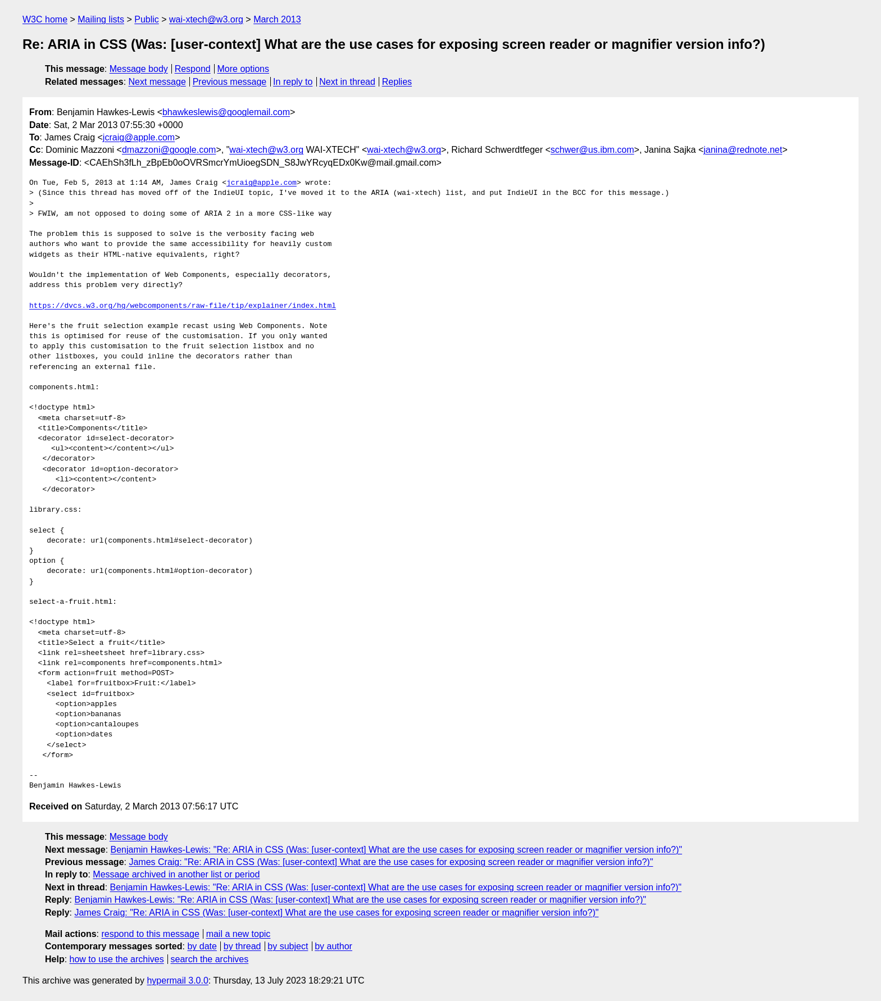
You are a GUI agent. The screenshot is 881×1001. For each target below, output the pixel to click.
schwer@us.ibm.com (592, 149)
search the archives (210, 959)
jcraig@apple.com (139, 137)
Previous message (230, 82)
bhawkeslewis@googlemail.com (226, 112)
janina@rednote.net (742, 149)
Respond (193, 69)
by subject (287, 946)
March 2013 (277, 19)
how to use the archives (117, 959)
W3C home (44, 19)
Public (146, 19)
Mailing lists (101, 19)
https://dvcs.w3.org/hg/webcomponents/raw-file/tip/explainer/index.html (182, 306)
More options (243, 69)
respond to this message (150, 934)
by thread (242, 946)
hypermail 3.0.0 (177, 980)
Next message (157, 82)
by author (333, 946)
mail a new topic (238, 934)
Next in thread (347, 82)
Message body (139, 69)
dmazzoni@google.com (169, 149)
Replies (397, 82)
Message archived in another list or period (176, 874)
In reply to (292, 82)
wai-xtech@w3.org (206, 19)
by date (201, 946)
